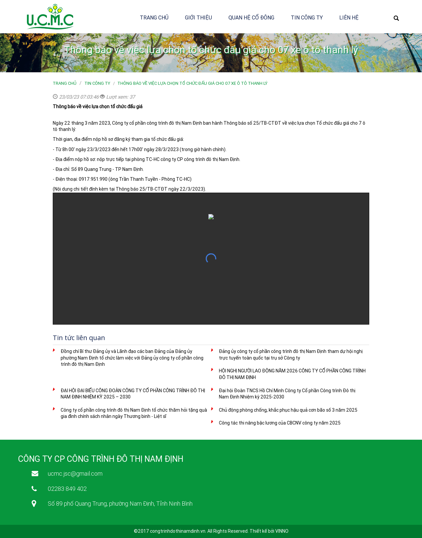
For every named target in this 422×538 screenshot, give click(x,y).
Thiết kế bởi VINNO (269, 531)
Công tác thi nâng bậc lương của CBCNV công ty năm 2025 (280, 423)
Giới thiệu (198, 17)
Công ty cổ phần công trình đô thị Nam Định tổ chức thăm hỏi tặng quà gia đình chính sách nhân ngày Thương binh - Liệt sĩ (134, 413)
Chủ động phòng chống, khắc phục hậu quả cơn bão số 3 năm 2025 (288, 410)
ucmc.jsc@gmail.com (75, 473)
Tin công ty (307, 17)
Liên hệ (349, 17)
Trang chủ (154, 17)
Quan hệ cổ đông (251, 17)
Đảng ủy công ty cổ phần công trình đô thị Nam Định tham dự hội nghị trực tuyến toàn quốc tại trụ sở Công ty (291, 354)
